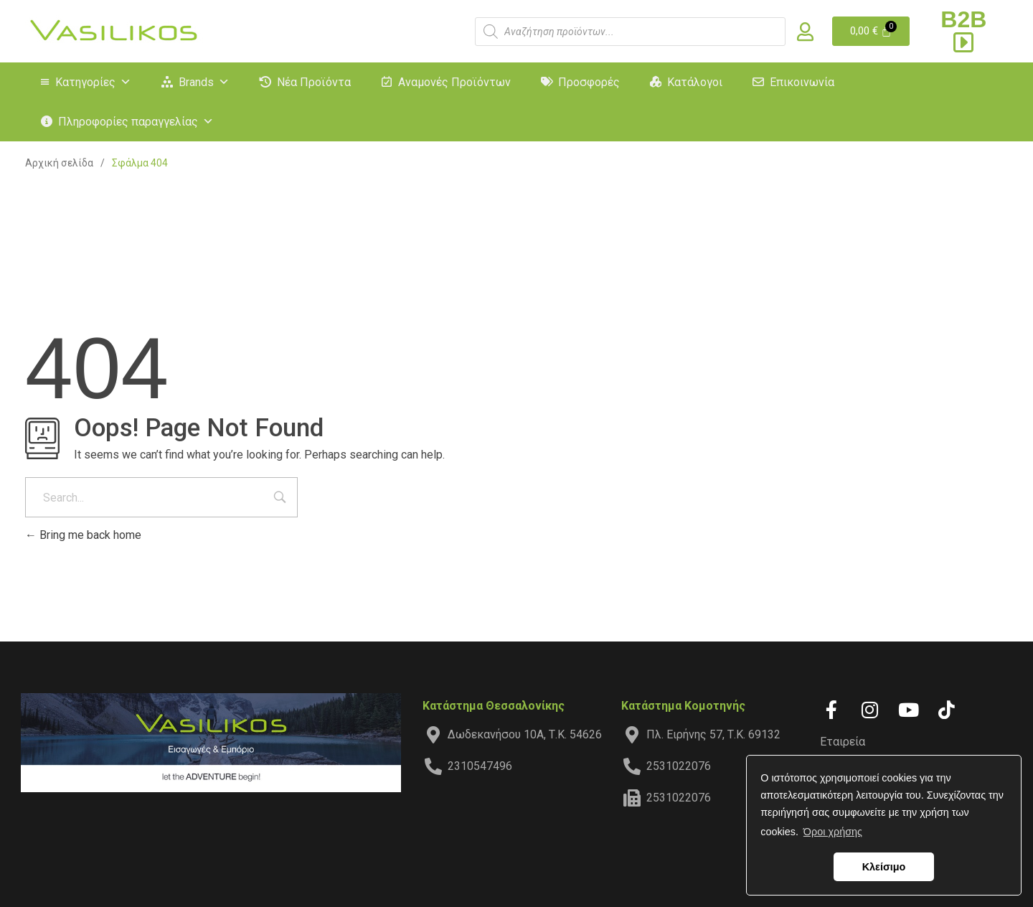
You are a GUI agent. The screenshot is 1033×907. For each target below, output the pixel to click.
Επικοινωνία (802, 82)
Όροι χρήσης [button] (832, 831)
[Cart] (871, 31)
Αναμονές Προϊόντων (454, 82)
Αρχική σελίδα (59, 163)
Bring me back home (83, 535)
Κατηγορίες (93, 82)
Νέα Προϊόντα (314, 82)
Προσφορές (589, 82)
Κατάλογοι (694, 82)
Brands (204, 82)
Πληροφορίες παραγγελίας (136, 121)
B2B (963, 30)
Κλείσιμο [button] (884, 867)
